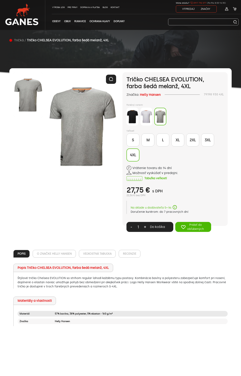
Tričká (19, 40)
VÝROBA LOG (58, 7)
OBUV (67, 21)
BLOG (105, 7)
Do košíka (157, 227)
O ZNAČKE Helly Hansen (54, 253)
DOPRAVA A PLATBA (90, 7)
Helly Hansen (150, 95)
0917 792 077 (198, 3)
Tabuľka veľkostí (155, 178)
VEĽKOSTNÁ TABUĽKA (97, 253)
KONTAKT (115, 7)
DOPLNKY (119, 21)
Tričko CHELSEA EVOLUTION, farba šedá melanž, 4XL (68, 40)
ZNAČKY (205, 9)
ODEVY (56, 21)
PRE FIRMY (72, 7)
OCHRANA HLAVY (99, 21)
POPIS (21, 253)
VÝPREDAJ (188, 9)
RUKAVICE (80, 21)
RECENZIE (129, 253)
